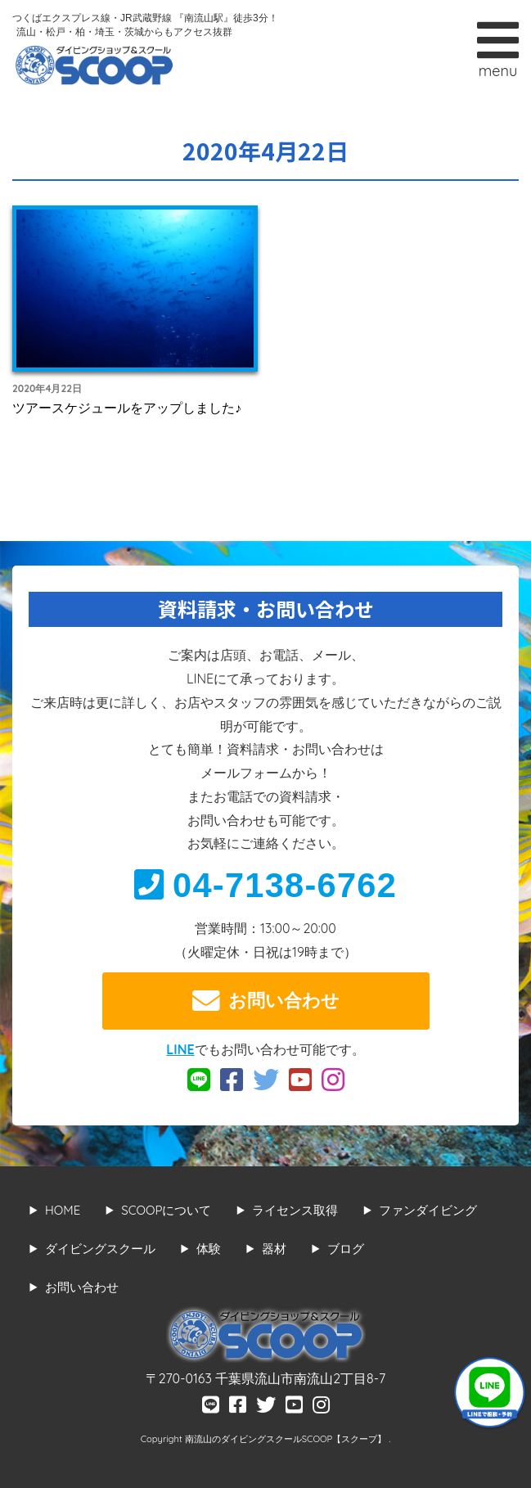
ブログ (345, 1248)
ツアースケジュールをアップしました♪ (126, 407)
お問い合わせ (266, 1001)
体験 (208, 1248)
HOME (62, 1210)
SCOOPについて (166, 1210)
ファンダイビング (428, 1210)
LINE (180, 1049)
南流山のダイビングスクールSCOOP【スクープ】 (287, 1439)
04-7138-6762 (265, 885)
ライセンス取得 (295, 1210)
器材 (274, 1248)
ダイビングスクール (100, 1248)
